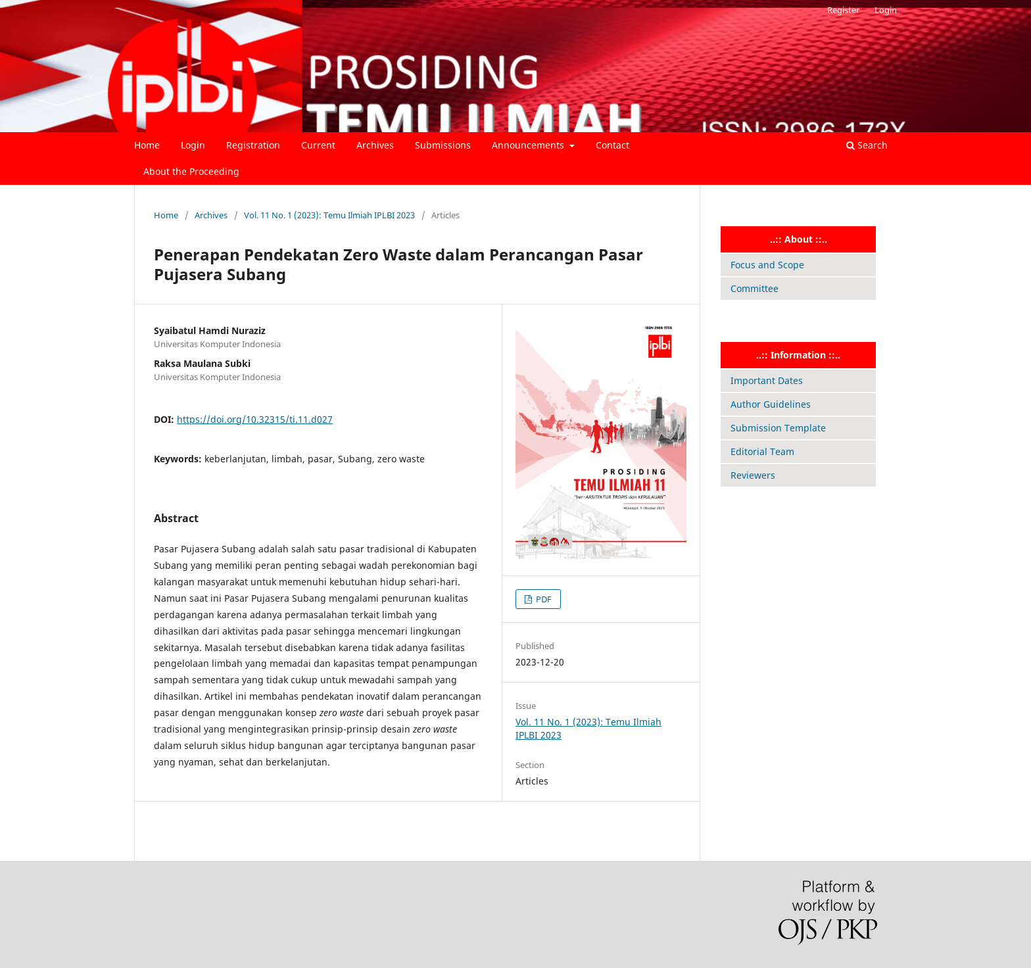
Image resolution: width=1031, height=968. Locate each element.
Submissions (443, 145)
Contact (612, 145)
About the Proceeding (191, 171)
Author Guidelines (771, 404)
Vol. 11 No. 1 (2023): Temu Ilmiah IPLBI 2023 (329, 215)
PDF (543, 599)
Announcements (529, 145)
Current (318, 145)
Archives (375, 145)
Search (867, 145)
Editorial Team (762, 451)
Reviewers (753, 475)
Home (147, 145)
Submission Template (778, 428)
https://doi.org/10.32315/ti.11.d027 (255, 419)
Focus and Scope (767, 264)
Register (843, 10)
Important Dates (767, 380)
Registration (253, 145)
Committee (755, 288)
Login (193, 145)
